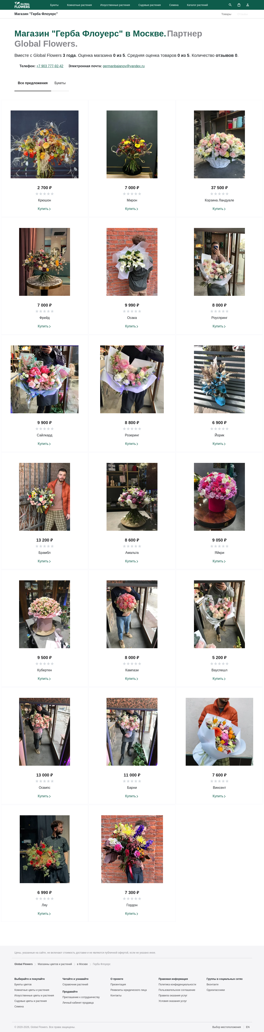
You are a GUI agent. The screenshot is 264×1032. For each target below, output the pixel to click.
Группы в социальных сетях (225, 979)
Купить (43, 209)
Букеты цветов (23, 984)
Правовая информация (173, 979)
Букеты (54, 5)
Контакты (116, 995)
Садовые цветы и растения (30, 1001)
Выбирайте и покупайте (29, 979)
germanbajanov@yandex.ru (124, 66)
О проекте (117, 979)
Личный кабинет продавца (78, 1002)
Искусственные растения (115, 5)
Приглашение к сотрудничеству (81, 997)
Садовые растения (149, 5)
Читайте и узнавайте (75, 979)
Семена (174, 5)
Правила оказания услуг (173, 995)
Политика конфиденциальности (177, 984)
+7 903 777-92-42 (50, 66)
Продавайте (69, 991)
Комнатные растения (79, 5)
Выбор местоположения (226, 1027)
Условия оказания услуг (173, 1001)
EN (248, 1027)
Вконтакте (213, 984)
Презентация (118, 984)
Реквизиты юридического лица (129, 990)
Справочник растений (75, 984)
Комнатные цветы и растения (31, 990)
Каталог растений (197, 5)
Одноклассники (216, 990)
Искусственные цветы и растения (34, 995)
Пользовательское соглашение (177, 990)
